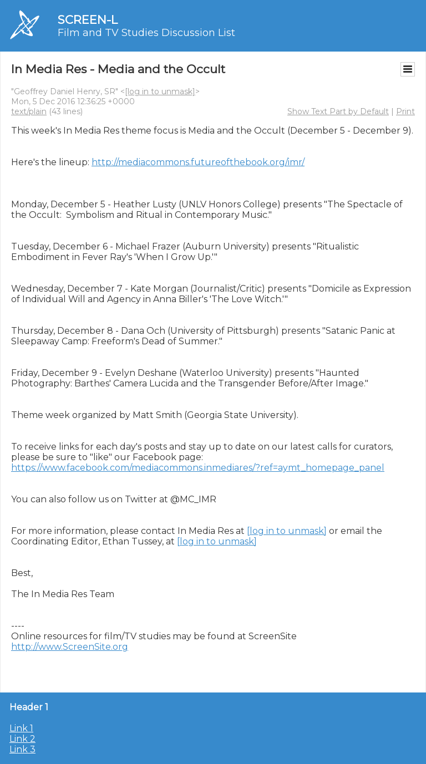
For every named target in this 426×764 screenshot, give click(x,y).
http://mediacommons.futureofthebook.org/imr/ (198, 162)
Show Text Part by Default (338, 111)
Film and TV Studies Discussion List (146, 33)
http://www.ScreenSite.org (69, 646)
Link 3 (22, 749)
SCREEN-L (88, 20)
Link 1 (21, 728)
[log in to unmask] (160, 91)
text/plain (29, 111)
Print (405, 111)
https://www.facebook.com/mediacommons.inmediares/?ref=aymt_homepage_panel (197, 467)
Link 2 (22, 739)
